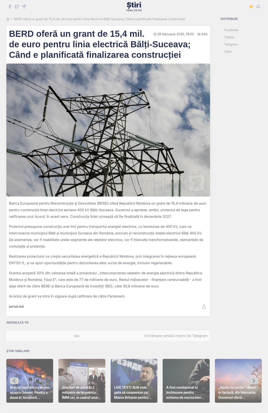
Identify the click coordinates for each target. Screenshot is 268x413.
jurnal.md (16, 306)
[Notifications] (258, 6)
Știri (133, 7)
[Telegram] (23, 6)
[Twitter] (16, 6)
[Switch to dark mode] (251, 6)
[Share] (203, 306)
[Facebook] (9, 6)
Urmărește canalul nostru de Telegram (175, 335)
